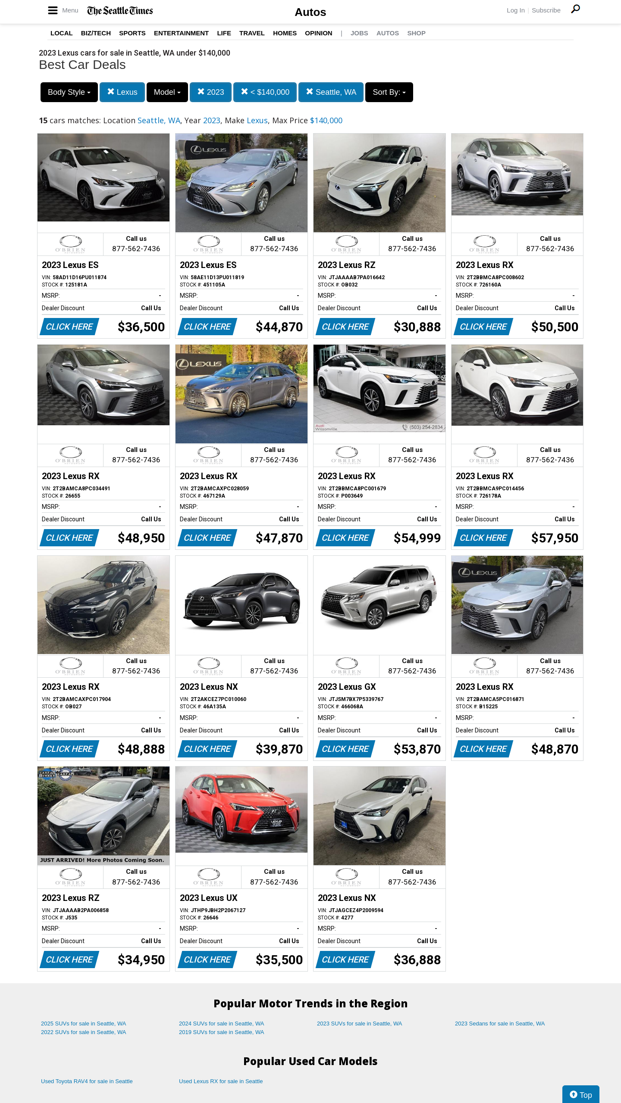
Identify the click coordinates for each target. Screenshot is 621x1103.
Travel (252, 33)
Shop (416, 33)
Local (61, 33)
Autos (310, 12)
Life (224, 33)
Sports (132, 33)
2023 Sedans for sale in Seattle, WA (500, 1023)
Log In (516, 10)
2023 (210, 92)
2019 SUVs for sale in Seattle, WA (221, 1032)
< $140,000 (265, 92)
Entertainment (181, 33)
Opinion (318, 33)
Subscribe (546, 10)
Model (167, 92)
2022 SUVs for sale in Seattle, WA (83, 1032)
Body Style (69, 92)
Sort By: (389, 92)
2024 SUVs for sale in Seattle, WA (221, 1023)
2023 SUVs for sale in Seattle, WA (359, 1023)
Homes (285, 33)
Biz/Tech (96, 33)
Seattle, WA (331, 92)
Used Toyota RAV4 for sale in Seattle (87, 1081)
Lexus (122, 92)
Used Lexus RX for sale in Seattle (221, 1081)
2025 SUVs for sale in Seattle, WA (83, 1023)
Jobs (359, 33)
